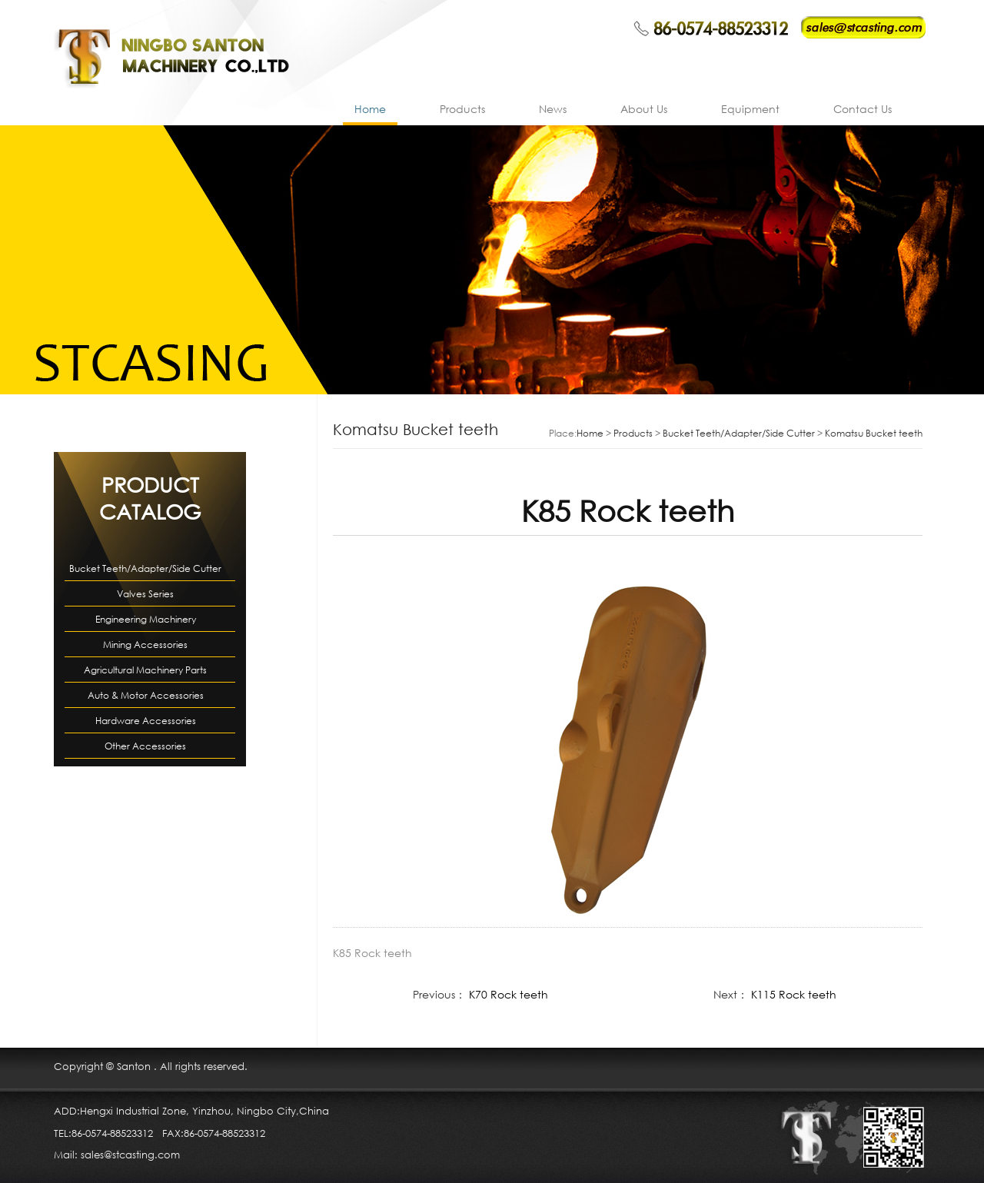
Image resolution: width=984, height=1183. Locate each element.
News (553, 108)
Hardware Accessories (145, 720)
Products (462, 108)
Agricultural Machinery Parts (145, 670)
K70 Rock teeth (508, 994)
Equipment (750, 108)
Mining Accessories (145, 644)
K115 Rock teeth (793, 994)
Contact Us (862, 108)
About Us (643, 108)
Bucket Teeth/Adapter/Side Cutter (145, 568)
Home (370, 108)
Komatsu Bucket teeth (873, 433)
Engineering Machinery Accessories (145, 622)
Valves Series (145, 594)
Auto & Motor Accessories (146, 695)
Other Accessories (145, 746)
